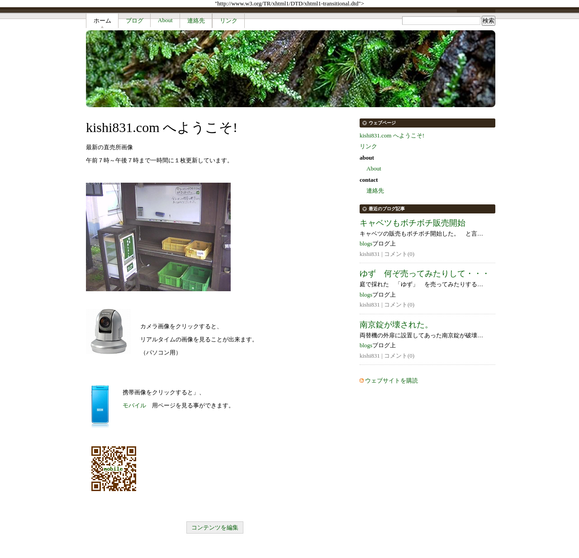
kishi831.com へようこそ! (392, 135)
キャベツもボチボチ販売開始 (412, 222)
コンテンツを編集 (214, 527)
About (165, 20)
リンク (228, 20)
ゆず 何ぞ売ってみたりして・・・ (425, 273)
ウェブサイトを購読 (391, 380)
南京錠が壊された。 (396, 324)
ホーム (102, 20)
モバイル (134, 405)
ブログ (134, 20)
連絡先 (196, 20)
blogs (366, 243)
